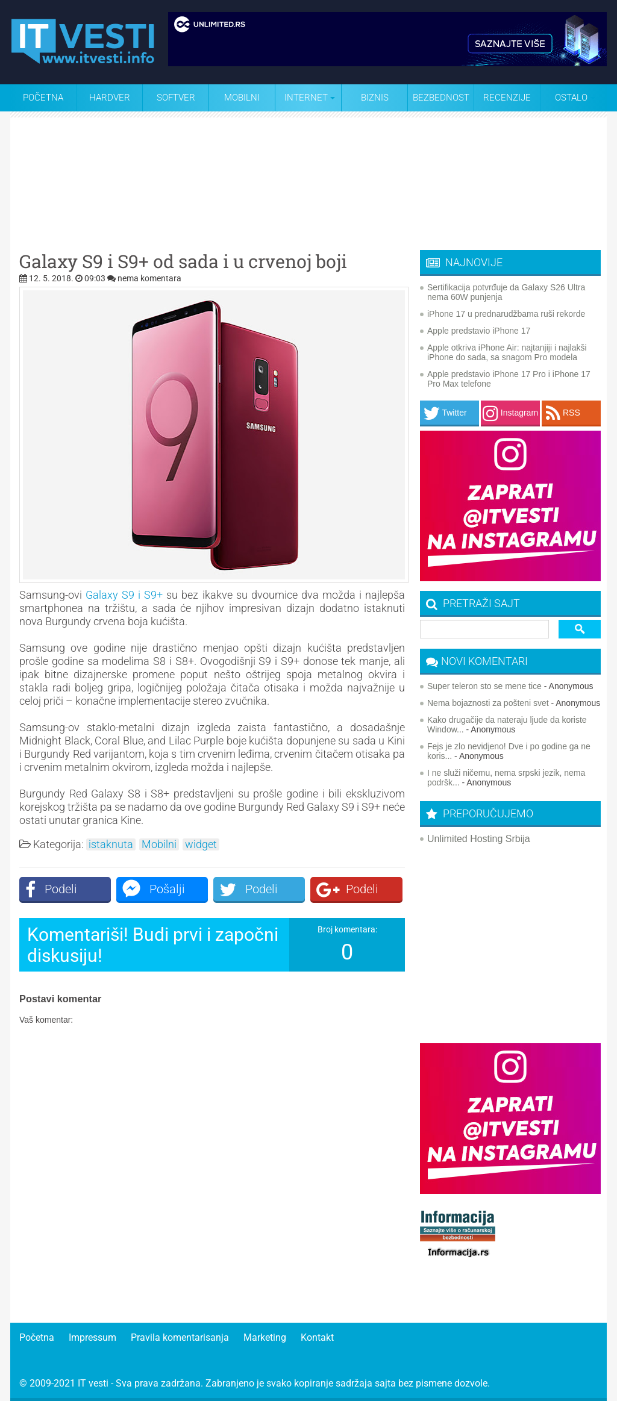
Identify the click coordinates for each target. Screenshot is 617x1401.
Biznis (375, 97)
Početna (43, 97)
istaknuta (111, 844)
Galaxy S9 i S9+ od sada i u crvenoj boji (183, 261)
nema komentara (149, 278)
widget (201, 844)
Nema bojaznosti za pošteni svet (488, 703)
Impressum (92, 1337)
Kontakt (317, 1337)
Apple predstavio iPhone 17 (478, 330)
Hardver (109, 97)
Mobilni (242, 97)
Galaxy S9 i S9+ (124, 594)
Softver (176, 97)
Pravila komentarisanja (180, 1337)
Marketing (264, 1337)
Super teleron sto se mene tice (484, 686)
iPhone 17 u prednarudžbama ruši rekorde (506, 314)
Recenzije (507, 97)
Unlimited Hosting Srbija (478, 839)
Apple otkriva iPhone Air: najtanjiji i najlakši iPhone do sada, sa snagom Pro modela (507, 352)
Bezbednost (441, 97)
